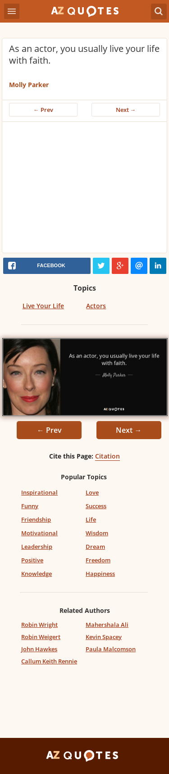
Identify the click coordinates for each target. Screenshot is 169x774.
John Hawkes (39, 649)
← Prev (43, 110)
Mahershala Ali (107, 625)
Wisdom (97, 533)
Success (96, 506)
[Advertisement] (84, 189)
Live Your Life (43, 305)
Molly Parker (29, 84)
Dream (95, 546)
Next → (126, 110)
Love (92, 492)
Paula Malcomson (111, 649)
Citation (107, 456)
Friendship (36, 519)
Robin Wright (39, 625)
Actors (96, 305)
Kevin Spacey (104, 637)
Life (91, 519)
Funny (29, 506)
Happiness (100, 574)
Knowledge (36, 574)
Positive (32, 560)
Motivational (39, 533)
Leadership (36, 546)
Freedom (98, 560)
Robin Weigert (40, 637)
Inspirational (39, 492)
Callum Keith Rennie (49, 661)
